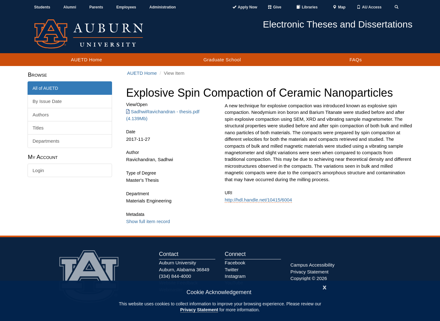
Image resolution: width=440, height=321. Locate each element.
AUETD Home (86, 59)
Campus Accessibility (312, 265)
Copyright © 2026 (308, 278)
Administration (162, 7)
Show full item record (148, 221)
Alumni (70, 7)
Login (38, 170)
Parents (96, 7)
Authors (41, 114)
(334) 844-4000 (175, 276)
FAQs (356, 59)
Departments (46, 141)
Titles (38, 127)
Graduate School (222, 59)
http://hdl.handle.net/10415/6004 (258, 199)
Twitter (231, 269)
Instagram (235, 276)
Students (42, 7)
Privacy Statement (199, 309)
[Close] (324, 286)
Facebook (235, 262)
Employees (126, 7)
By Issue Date (47, 101)
